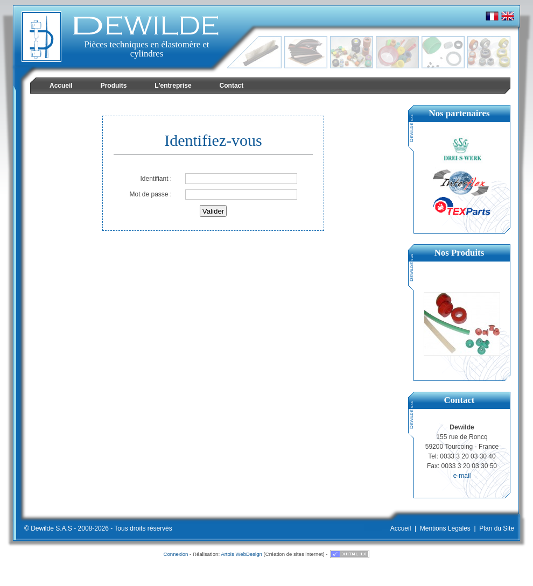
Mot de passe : (150, 194)
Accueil (400, 528)
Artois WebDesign (241, 554)
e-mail (462, 475)
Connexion (176, 554)
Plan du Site (496, 528)
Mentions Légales (445, 528)
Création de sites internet (294, 554)
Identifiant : (156, 178)
